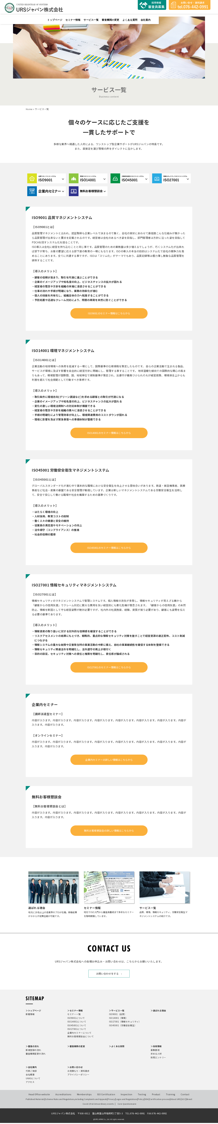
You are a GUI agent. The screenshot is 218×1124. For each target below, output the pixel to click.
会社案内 (204, 16)
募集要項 (155, 1051)
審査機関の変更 (167, 16)
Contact (185, 1095)
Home (29, 109)
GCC (183, 1100)
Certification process (159, 1100)
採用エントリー (158, 1058)
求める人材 (156, 1054)
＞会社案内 (31, 1068)
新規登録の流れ (33, 1051)
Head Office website (39, 1095)
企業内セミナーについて (79, 1033)
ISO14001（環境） (118, 1019)
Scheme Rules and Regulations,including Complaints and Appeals (75, 1100)
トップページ (107, 16)
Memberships (84, 1095)
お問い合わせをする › (109, 975)
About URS (175, 1100)
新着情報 (30, 1015)
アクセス (30, 1083)
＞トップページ (33, 1011)
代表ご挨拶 (31, 1072)
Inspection (126, 1095)
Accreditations (63, 1095)
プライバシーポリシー (78, 1075)
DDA (146, 1100)
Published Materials (34, 1100)
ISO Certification (106, 1095)
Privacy (109, 1100)
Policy (140, 1100)
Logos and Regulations (124, 1100)
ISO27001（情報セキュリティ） (125, 1022)
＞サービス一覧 (116, 1011)
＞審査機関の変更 (76, 1047)
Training (170, 1095)
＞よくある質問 (116, 1047)
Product (156, 1095)
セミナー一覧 (74, 1015)
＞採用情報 (156, 1047)
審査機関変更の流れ (36, 1054)
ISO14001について (76, 1022)
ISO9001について (76, 1019)
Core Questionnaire (125, 1105)
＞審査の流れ (32, 1047)
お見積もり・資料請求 (78, 1072)
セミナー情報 (126, 16)
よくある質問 (187, 16)
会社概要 (30, 1075)
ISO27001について (76, 1030)
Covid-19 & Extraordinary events (100, 1105)
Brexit (189, 1100)
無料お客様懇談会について (80, 1037)
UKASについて (33, 1079)
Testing (142, 1095)
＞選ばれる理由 (158, 1011)
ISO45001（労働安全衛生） (123, 1026)
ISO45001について (76, 1026)
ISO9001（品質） (118, 1015)
